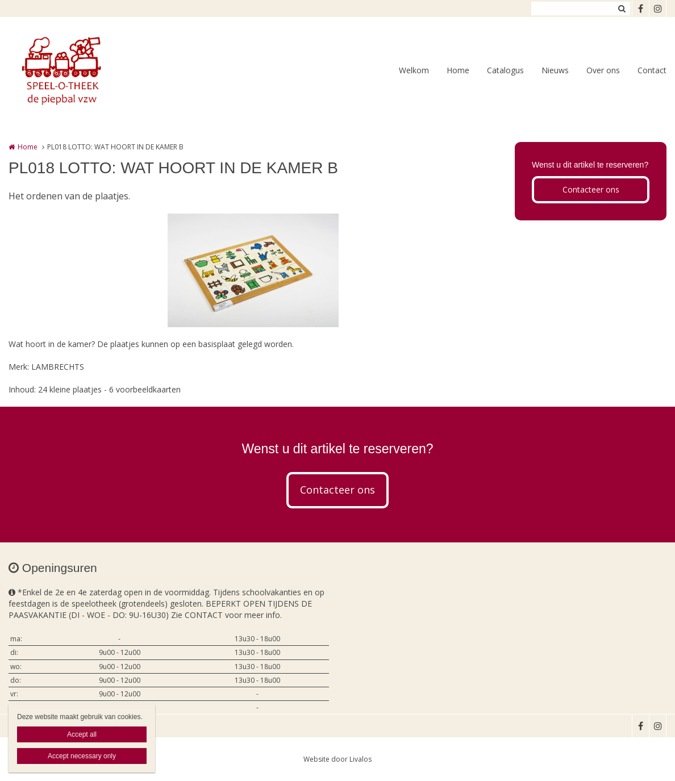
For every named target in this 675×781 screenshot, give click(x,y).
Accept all (82, 734)
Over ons (603, 70)
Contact (652, 70)
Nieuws (555, 70)
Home (458, 70)
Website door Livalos (337, 759)
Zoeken (621, 8)
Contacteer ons (590, 189)
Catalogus (505, 70)
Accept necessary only (82, 756)
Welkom (414, 70)
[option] (253, 270)
